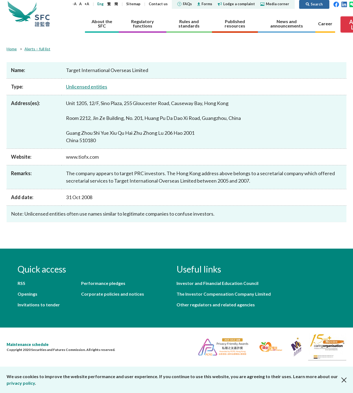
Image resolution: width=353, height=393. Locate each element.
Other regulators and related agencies (215, 304)
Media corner (274, 4)
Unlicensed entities (86, 87)
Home (12, 48)
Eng (100, 4)
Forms (204, 4)
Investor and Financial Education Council (217, 283)
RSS (21, 283)
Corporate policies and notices (112, 293)
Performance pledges (103, 283)
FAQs (184, 4)
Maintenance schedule (28, 344)
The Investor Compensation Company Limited (223, 293)
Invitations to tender (39, 304)
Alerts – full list (37, 48)
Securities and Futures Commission (42, 13)
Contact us (158, 4)
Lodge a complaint (236, 4)
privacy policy (21, 383)
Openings (27, 293)
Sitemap (133, 4)
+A (86, 4)
